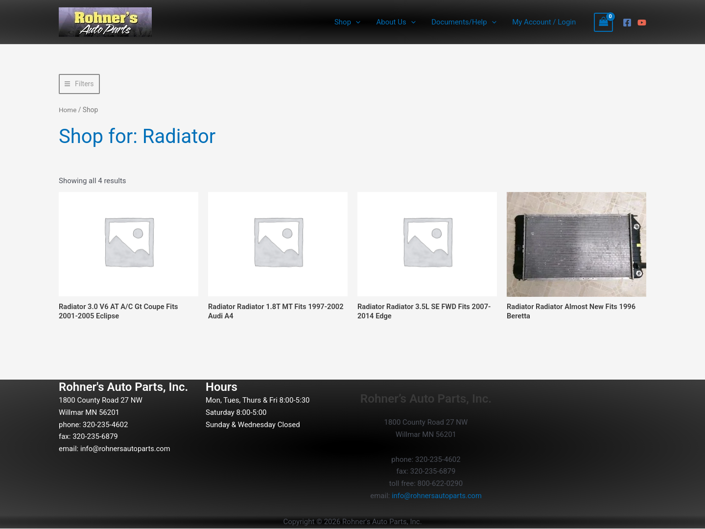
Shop (352, 22)
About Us (399, 22)
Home (68, 110)
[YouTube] (641, 22)
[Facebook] (627, 22)
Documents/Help (465, 22)
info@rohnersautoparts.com (126, 449)
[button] (360, 22)
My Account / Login (544, 22)
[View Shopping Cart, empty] (603, 22)
